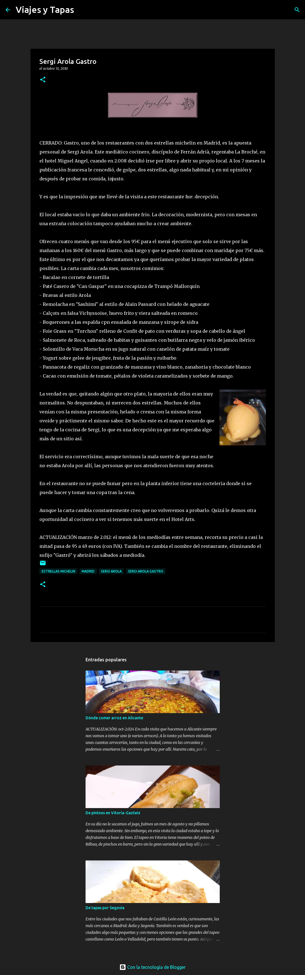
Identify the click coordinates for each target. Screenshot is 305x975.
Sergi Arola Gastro (145, 571)
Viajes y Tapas (45, 9)
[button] (42, 80)
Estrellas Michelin (58, 571)
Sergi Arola (111, 571)
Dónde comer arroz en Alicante (114, 718)
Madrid (88, 571)
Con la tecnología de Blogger (152, 967)
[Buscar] (82, 10)
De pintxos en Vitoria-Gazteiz (113, 813)
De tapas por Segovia (105, 908)
